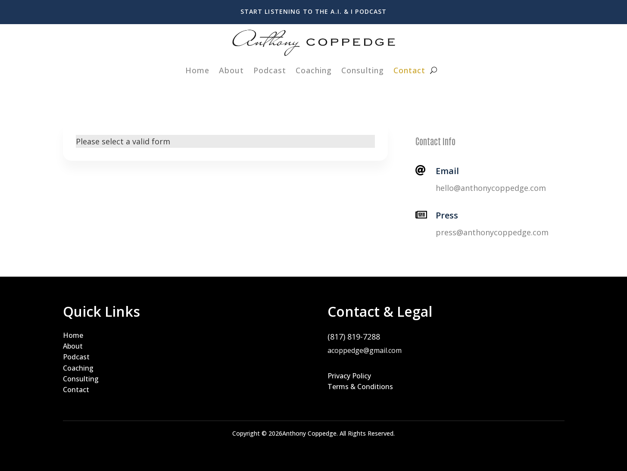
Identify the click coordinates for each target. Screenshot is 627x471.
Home (197, 70)
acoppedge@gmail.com (365, 350)
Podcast (269, 70)
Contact (409, 70)
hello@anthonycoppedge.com (491, 188)
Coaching (314, 70)
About (231, 70)
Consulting (362, 70)
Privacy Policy (349, 376)
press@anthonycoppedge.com (492, 232)
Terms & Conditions (360, 386)
